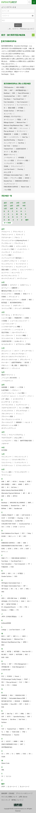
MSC (27, 125)
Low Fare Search (9, 169)
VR (30, 754)
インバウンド (5, 252)
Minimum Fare (21, 122)
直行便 (26, 362)
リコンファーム (6, 462)
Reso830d (4, 704)
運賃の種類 (11, 108)
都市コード (5, 368)
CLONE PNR (19, 521)
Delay (29, 533)
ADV (2, 487)
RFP (20, 704)
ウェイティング (21, 267)
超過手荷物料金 (17, 362)
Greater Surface (9, 111)
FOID (12, 567)
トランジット (16, 368)
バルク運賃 (7, 190)
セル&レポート (19, 341)
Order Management (18, 667)
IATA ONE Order (12, 598)
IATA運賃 (21, 157)
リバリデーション (7, 465)
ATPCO (15, 496)
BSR (13, 93)
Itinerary (4, 610)
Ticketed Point (8, 149)
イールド (23, 261)
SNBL (22, 713)
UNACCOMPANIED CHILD (9, 744)
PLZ (20, 682)
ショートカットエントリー (18, 321)
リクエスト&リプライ (18, 459)
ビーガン (16, 402)
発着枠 (12, 387)
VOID (24, 754)
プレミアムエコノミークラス (10, 419)
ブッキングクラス (7, 411)
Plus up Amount (9, 131)
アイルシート (5, 231)
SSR (28, 716)
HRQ (27, 589)
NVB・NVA (13, 128)
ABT (8, 481)
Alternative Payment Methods (10, 493)
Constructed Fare (9, 96)
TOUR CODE (15, 732)
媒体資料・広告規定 (7, 793)
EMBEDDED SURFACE (21, 181)
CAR (17, 515)
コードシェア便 (6, 308)
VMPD (18, 754)
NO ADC (4, 654)
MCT (8, 636)
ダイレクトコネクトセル (9, 359)
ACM (28, 481)
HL (16, 589)
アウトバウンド (18, 231)
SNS (28, 713)
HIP (24, 586)
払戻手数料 (5, 390)
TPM (5, 90)
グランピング (13, 297)
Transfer (16, 735)
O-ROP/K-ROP (5, 670)
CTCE (8, 527)
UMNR (15, 741)
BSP (23, 505)
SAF (2, 713)
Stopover (20, 140)
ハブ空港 (20, 387)
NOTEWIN (19, 654)
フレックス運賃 (9, 160)
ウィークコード (9, 105)
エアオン (14, 270)
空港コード (26, 294)
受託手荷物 (5, 332)
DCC (19, 96)
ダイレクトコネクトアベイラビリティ (13, 356)
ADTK (27, 484)
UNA (21, 741)
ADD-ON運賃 (20, 87)
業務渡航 (17, 294)
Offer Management (20, 664)
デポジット (5, 365)
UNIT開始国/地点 (21, 90)
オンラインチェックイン (9, 275)
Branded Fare (8, 181)
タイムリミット (6, 351)
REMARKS (26, 701)
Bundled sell (18, 508)
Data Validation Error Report (10, 533)
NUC (5, 128)
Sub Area (21, 143)
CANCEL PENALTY (7, 515)
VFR (7, 754)
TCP (2, 729)
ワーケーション (6, 475)
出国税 (16, 134)
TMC (7, 732)
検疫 (30, 299)
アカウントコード (7, 234)
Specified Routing (9, 140)
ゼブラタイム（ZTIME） (23, 344)
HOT (21, 589)
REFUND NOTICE (6, 701)
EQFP (25, 96)
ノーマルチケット (9, 157)
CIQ (27, 518)
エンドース (5, 272)
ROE (5, 137)
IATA (2, 598)
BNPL (29, 502)
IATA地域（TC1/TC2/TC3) (12, 116)
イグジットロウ (21, 246)
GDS (9, 573)
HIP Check (20, 111)
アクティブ (19, 234)
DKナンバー (12, 536)
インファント (17, 252)
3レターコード (24, 786)
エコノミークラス (26, 270)
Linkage (3, 630)
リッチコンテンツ (20, 462)
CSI (2, 527)
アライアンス (18, 243)
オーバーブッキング (7, 278)
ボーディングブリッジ (8, 428)
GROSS (27, 178)
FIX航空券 (4, 567)
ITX (17, 610)
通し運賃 (14, 152)
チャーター (5, 362)
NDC (2, 651)
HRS (2, 592)
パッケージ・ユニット (8, 396)
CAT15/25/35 (26, 515)
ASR (2, 496)
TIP (28, 729)
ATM (8, 496)
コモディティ (17, 305)
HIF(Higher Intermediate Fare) (13, 175)
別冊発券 (19, 422)
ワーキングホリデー (20, 472)
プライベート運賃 (22, 160)
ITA (20, 607)
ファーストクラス (7, 405)
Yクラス (8, 776)
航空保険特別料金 (16, 302)
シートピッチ (18, 329)
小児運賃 (24, 134)
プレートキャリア (7, 422)
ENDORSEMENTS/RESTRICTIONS (11, 546)
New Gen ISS (26, 651)
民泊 (15, 440)
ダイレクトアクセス (18, 354)
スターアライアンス (18, 332)
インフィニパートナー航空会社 (11, 258)
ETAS (15, 549)
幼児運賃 (20, 163)
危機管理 (14, 288)
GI (4, 108)
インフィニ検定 (6, 255)
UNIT (11, 90)
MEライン (16, 636)
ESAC (3, 549)
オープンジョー (9, 119)
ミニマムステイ (9, 163)
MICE (24, 636)
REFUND (4, 698)
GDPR (3, 573)
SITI (16, 713)
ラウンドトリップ (17, 166)
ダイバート (5, 354)
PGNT (26, 679)
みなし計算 (7, 172)
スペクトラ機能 (21, 335)
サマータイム (5, 315)
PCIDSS (9, 676)
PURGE (14, 685)
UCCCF (8, 741)
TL (2, 732)
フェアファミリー (9, 184)
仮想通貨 (4, 285)
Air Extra (14, 487)
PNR (26, 682)
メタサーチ (5, 443)
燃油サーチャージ (9, 154)
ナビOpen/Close (34, 2)
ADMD (20, 484)
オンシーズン (8, 114)
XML (2, 770)
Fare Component (22, 102)
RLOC (26, 704)
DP (20, 536)
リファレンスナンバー (23, 465)
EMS (26, 175)
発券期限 (4, 387)
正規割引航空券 (21, 149)
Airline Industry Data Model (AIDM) (12, 490)
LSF (25, 119)
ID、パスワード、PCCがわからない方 (20, 29)
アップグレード (6, 243)
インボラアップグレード (9, 261)
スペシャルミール (7, 338)
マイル (3, 435)
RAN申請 (4, 695)
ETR (21, 549)
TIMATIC (21, 729)
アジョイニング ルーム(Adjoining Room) (14, 240)
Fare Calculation (9, 102)
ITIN (25, 607)
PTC (8, 685)
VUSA (5, 178)
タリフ (6, 152)
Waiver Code (25, 187)
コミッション (23, 128)
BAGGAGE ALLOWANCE (17, 502)
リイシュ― (5, 459)
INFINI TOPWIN (11, 604)
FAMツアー (5, 558)
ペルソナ (27, 422)
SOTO (9, 716)
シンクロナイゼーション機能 (10, 326)
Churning (20, 169)
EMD (19, 543)
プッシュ (19, 413)
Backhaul (7, 93)
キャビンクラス (6, 294)
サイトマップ (5, 800)
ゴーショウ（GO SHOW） (22, 308)
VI (12, 754)
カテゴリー (13, 285)
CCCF (3, 518)
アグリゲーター (6, 237)
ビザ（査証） (5, 399)
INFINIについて (16, 800)
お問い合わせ (23, 797)
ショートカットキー (7, 324)
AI (7, 487)
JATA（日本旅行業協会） (9, 616)
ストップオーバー (9, 143)
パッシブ (21, 396)
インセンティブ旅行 (7, 249)
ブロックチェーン (7, 413)
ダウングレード (25, 359)
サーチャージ (21, 131)
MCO (3, 636)
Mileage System (9, 122)
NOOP (11, 654)
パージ (29, 396)
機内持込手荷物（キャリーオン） (12, 291)
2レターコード (12, 786)
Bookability (4, 505)
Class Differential (23, 93)
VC (2, 754)
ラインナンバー (6, 457)
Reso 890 (14, 704)
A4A (2, 481)
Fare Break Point (18, 99)
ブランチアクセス (21, 411)
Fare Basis (7, 99)
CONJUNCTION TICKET (8, 524)
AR (29, 493)
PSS (2, 685)
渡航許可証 (23, 365)
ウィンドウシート (7, 264)
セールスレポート (7, 344)
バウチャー (15, 390)
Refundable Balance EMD (17, 698)
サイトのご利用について (9, 797)
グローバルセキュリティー (10, 299)
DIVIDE (3, 536)
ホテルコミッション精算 (9, 425)
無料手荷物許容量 (26, 440)
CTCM (15, 527)
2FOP (3, 786)
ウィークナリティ (22, 105)
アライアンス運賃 (16, 178)
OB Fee (3, 664)
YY (2, 776)
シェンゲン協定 (6, 318)
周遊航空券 (7, 134)
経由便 (24, 299)
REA (11, 695)
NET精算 (16, 651)
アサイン (17, 237)
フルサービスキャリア (8, 408)
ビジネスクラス (18, 399)
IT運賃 (19, 119)
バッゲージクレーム (7, 393)
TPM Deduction (8, 87)
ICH (28, 601)
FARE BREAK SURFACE (11, 187)
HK (12, 589)
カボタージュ (24, 285)
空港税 (6, 166)
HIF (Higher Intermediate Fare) (10, 586)
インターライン (22, 249)
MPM (24, 642)
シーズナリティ (14, 137)
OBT (10, 664)
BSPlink (3, 508)
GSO (15, 576)
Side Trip (25, 137)
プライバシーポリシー (23, 793)
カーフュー (5, 288)
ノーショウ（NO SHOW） (9, 378)
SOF (2, 716)
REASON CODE (20, 695)
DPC (25, 536)
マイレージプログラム (16, 435)
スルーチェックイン (22, 338)
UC (2, 741)
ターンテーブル (27, 351)
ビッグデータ (5, 402)
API (24, 493)
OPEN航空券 (5, 667)
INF (2, 604)
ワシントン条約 (6, 472)
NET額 (9, 651)
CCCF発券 (11, 518)
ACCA (14, 481)
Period (17, 676)
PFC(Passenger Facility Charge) (11, 679)
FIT (29, 564)
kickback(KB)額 (6, 623)
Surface (15, 146)
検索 (29, 2)
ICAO (22, 601)
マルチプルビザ (6, 438)
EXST (27, 549)
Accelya (21, 481)
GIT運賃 (20, 108)
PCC (2, 676)
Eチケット (4, 551)
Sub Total (7, 146)
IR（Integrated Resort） (9, 607)
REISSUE (17, 701)
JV (21, 616)
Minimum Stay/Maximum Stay (13, 125)
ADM (13, 484)
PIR (2, 682)
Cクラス (22, 527)
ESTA (9, 549)
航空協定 (4, 302)
